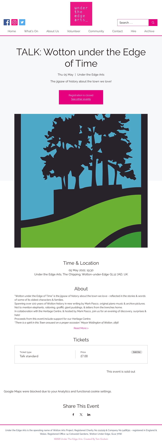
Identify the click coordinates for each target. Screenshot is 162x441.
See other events (81, 99)
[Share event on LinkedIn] (88, 414)
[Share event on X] (81, 414)
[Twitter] (22, 22)
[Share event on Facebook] (73, 414)
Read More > (81, 328)
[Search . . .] (131, 22)
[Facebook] (7, 22)
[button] (149, 31)
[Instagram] (14, 22)
